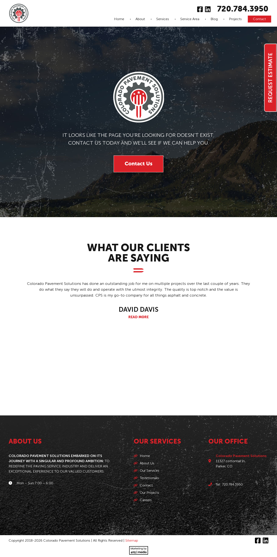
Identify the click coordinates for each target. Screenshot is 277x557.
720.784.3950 (242, 9)
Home (119, 19)
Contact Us (138, 163)
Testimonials (149, 478)
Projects (235, 19)
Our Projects (149, 493)
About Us (147, 463)
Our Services (149, 470)
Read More (138, 317)
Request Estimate (270, 78)
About (140, 19)
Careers (146, 500)
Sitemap (131, 540)
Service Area (189, 19)
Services (162, 19)
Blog (214, 19)
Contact (259, 19)
